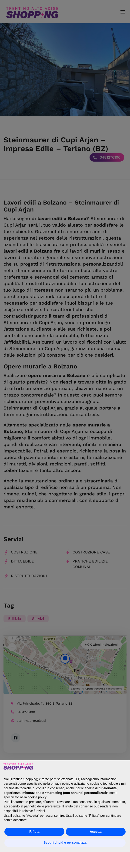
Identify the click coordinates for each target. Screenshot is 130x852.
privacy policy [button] (60, 783)
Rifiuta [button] (34, 831)
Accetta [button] (96, 831)
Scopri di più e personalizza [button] (64, 842)
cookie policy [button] (37, 797)
